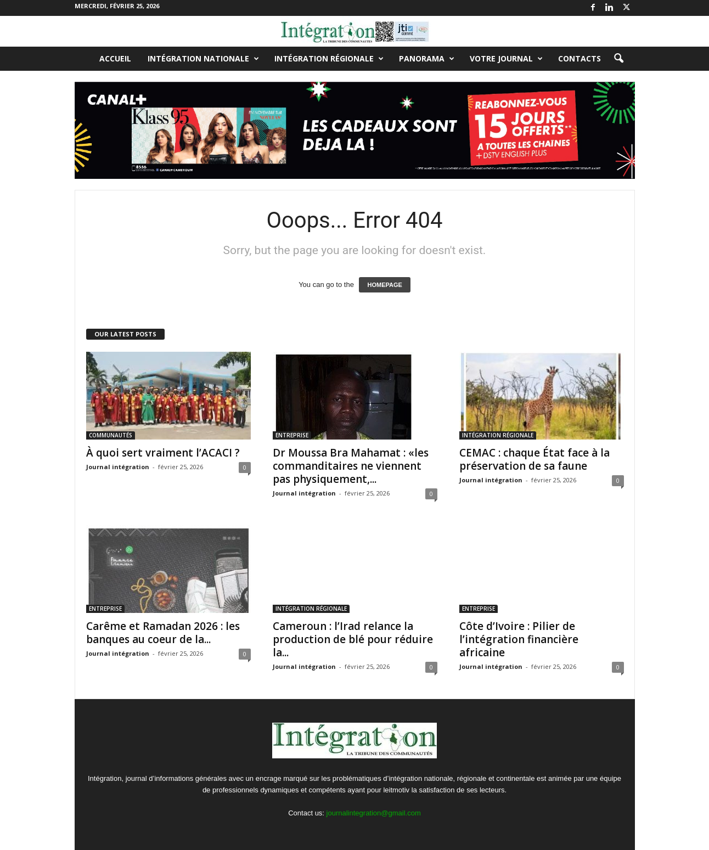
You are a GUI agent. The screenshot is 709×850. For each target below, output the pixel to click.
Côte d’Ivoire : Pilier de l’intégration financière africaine (518, 639)
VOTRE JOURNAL (506, 59)
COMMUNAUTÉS (110, 435)
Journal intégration (117, 467)
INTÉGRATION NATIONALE (203, 59)
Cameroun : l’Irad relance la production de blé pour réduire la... (353, 639)
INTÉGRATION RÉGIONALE (329, 59)
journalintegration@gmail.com (374, 813)
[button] (618, 59)
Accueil (115, 58)
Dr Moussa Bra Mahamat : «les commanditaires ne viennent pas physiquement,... (351, 466)
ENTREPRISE (291, 435)
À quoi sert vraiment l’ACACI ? (163, 453)
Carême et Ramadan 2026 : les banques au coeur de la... (163, 632)
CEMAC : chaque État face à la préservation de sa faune (534, 459)
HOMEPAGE (384, 285)
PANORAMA (426, 59)
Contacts (579, 58)
